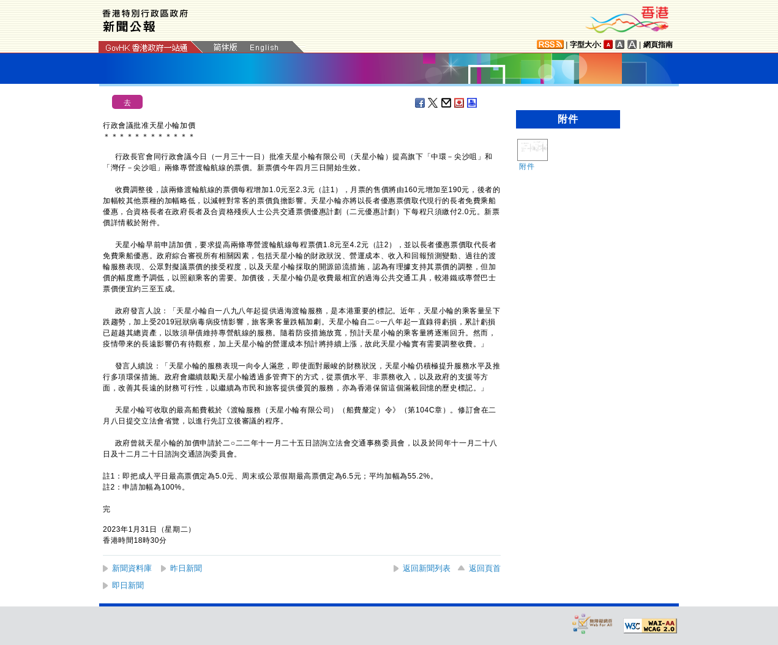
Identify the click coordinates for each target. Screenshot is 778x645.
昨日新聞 (186, 568)
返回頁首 (485, 568)
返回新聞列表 (427, 568)
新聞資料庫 (132, 568)
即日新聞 (128, 585)
